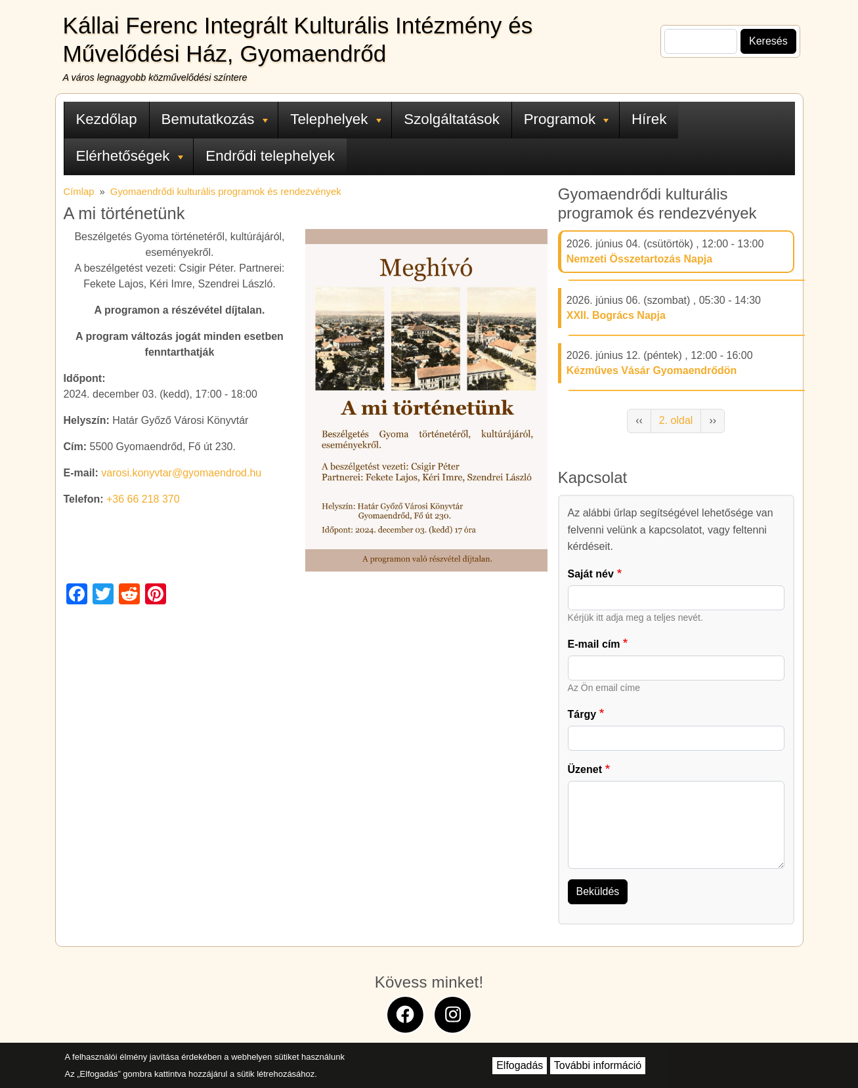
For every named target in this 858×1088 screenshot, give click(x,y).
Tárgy (582, 714)
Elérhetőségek (128, 156)
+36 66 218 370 (143, 499)
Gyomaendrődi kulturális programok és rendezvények (225, 191)
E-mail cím (594, 644)
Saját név (591, 573)
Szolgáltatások (452, 119)
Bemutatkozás (214, 119)
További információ (597, 1065)
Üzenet (585, 769)
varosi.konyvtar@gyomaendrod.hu (181, 472)
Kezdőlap (106, 119)
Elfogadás (519, 1065)
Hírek (649, 119)
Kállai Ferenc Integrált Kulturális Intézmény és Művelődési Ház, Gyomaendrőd (298, 39)
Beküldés (598, 891)
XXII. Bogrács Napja (616, 315)
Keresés (768, 41)
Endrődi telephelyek (270, 156)
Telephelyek (335, 119)
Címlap (79, 191)
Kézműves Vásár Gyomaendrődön (652, 370)
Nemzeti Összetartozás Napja (639, 258)
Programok (566, 119)
